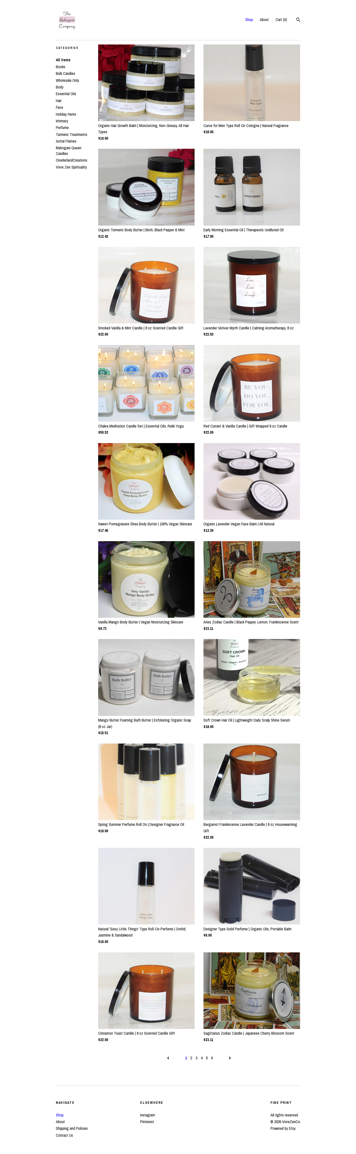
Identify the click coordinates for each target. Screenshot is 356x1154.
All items (63, 60)
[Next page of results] (230, 1058)
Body (60, 87)
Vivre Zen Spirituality (71, 167)
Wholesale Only (67, 80)
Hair (59, 100)
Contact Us (64, 1135)
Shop (249, 19)
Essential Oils (66, 93)
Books (60, 66)
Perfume (62, 127)
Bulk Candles (65, 73)
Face (59, 107)
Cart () (281, 19)
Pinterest (147, 1121)
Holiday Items (66, 114)
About (264, 19)
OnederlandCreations (71, 160)
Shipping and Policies (72, 1128)
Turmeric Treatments (71, 134)
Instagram (147, 1115)
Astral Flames (66, 141)
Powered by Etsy (283, 1128)
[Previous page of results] (168, 1058)
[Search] (298, 20)
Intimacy (62, 121)
